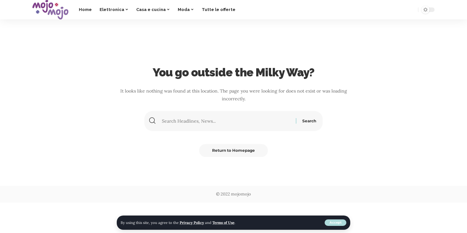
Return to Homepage (233, 150)
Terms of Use (223, 222)
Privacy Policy (192, 222)
